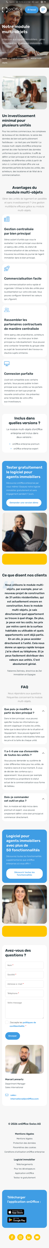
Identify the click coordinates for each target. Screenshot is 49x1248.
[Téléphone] (24, 993)
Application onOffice (24, 1173)
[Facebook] (12, 1237)
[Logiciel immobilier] (19, 58)
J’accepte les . (23, 1024)
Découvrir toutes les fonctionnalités (24, 873)
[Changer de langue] (43, 2)
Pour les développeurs (24, 1169)
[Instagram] (20, 1237)
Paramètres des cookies (24, 1147)
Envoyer (12, 1036)
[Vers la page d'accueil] (12, 9)
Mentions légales (25, 1138)
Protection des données (24, 1143)
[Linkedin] (29, 1237)
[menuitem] (10, 2)
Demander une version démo (24, 502)
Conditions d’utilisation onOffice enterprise (24, 1152)
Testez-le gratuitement (25, 1177)
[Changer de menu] (43, 9)
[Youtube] (37, 1237)
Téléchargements (24, 1164)
